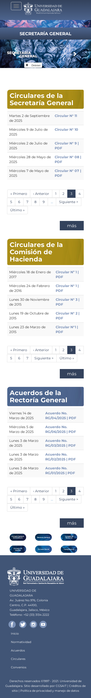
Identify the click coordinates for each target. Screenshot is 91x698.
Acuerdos (18, 650)
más (71, 225)
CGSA (60, 686)
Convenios (18, 667)
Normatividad (21, 642)
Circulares (18, 659)
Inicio (15, 633)
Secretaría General (45, 33)
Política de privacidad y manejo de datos (49, 690)
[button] (14, 54)
